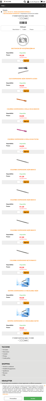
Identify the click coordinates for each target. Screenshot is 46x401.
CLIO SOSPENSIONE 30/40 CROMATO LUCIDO (23, 78)
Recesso (5, 373)
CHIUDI (44, 385)
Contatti (5, 354)
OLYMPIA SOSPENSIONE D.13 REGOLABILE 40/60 (23, 290)
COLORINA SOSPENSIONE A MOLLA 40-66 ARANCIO (23, 109)
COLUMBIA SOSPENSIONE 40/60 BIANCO (23, 200)
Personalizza (13, 398)
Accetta (33, 398)
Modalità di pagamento (9, 368)
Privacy (5, 356)
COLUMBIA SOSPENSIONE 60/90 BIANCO (23, 230)
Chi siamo (5, 349)
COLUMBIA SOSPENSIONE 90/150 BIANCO (23, 260)
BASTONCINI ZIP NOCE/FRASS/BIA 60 (23, 48)
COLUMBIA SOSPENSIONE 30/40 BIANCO (23, 169)
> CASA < (3, 5)
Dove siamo (6, 351)
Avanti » (26, 18)
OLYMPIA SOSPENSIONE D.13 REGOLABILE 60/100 (23, 321)
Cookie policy (5, 394)
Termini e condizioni (8, 366)
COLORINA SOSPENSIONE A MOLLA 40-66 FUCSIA (23, 139)
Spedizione (6, 370)
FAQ (4, 375)
